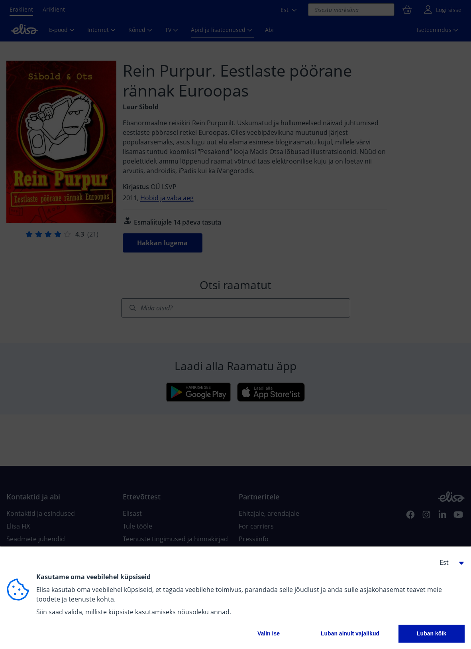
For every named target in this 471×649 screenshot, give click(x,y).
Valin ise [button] (268, 633)
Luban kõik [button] (431, 633)
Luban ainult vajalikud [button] (350, 633)
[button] (449, 562)
